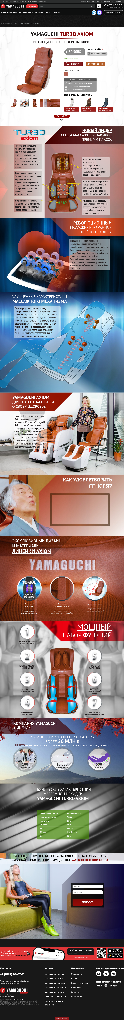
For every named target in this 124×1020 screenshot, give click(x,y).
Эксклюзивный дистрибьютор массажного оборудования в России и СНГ (102, 1)
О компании (12, 12)
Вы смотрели (62, 1018)
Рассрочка (39, 12)
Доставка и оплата (25, 12)
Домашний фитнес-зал (113, 12)
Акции (3, 12)
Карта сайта (76, 997)
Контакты (56, 12)
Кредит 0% (76, 988)
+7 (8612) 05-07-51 (12, 974)
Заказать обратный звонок (115, 7)
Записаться (87, 902)
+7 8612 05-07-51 (113, 5)
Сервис (47, 12)
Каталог (74, 978)
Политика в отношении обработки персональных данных (14, 982)
